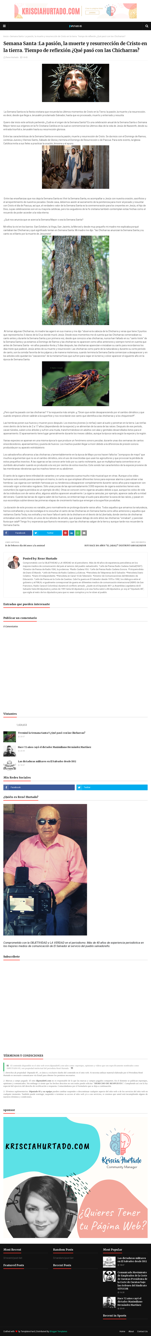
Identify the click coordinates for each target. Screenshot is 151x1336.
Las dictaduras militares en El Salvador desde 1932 (47, 761)
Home (122, 1331)
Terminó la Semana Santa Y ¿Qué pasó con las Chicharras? (51, 733)
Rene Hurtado (12, 57)
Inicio (5, 36)
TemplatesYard (28, 1331)
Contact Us (142, 1331)
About (131, 1331)
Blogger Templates (58, 1331)
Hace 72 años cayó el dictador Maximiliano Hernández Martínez (54, 747)
